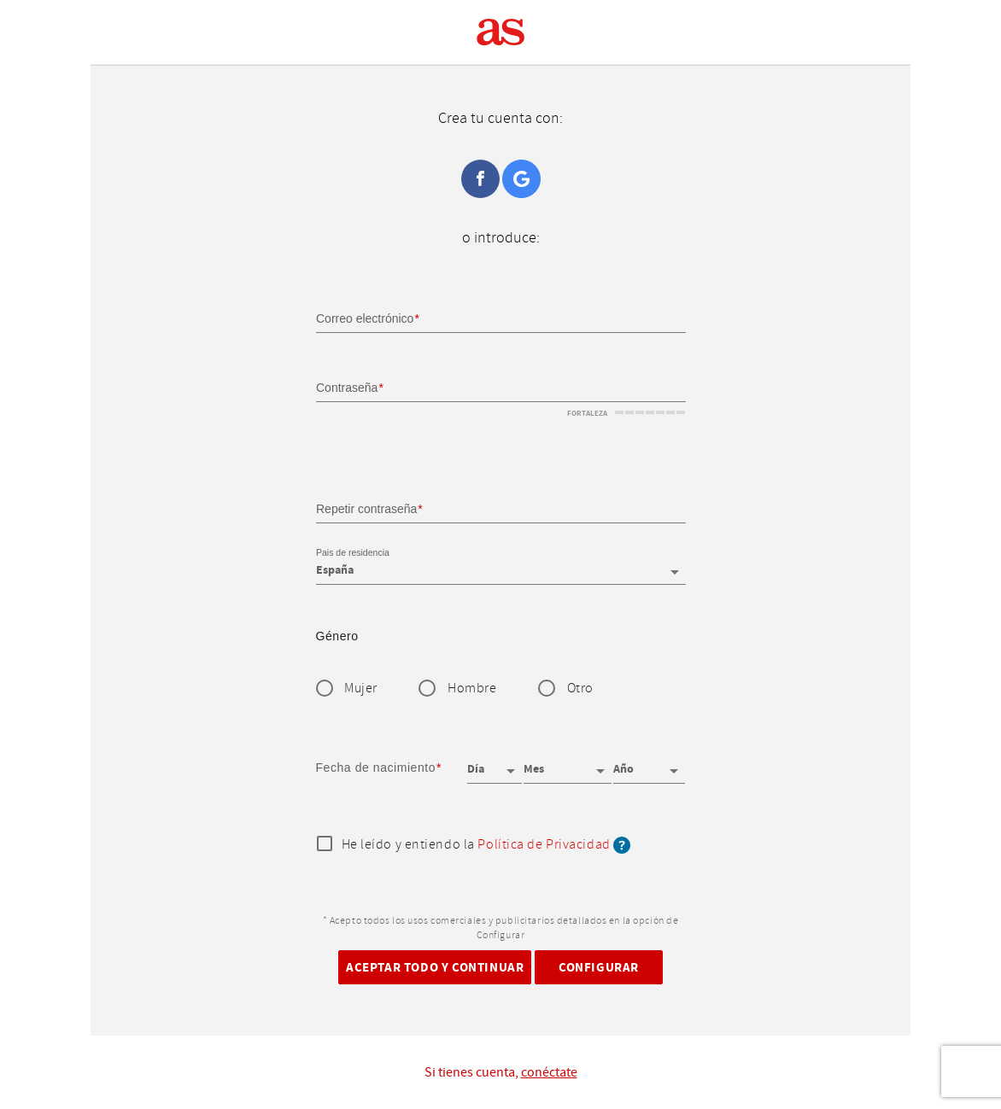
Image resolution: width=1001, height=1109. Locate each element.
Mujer (361, 689)
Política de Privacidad (543, 845)
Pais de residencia (352, 553)
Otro (580, 689)
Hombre (472, 689)
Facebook (480, 179)
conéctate (549, 1072)
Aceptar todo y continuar (435, 967)
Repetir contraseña (366, 508)
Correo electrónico (364, 318)
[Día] (494, 763)
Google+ (521, 179)
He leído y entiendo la (486, 845)
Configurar (599, 967)
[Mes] (567, 763)
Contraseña (347, 387)
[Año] (649, 763)
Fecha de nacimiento (376, 767)
